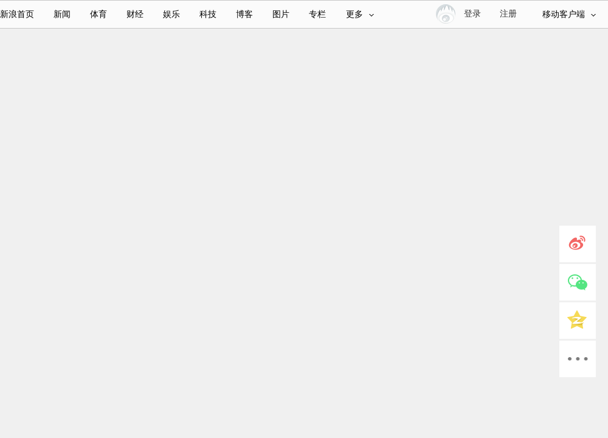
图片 (280, 14)
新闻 (62, 14)
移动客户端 (569, 14)
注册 (508, 13)
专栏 (317, 14)
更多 (360, 14)
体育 (98, 14)
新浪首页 (17, 14)
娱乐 (171, 14)
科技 (207, 14)
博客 (244, 14)
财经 (134, 14)
